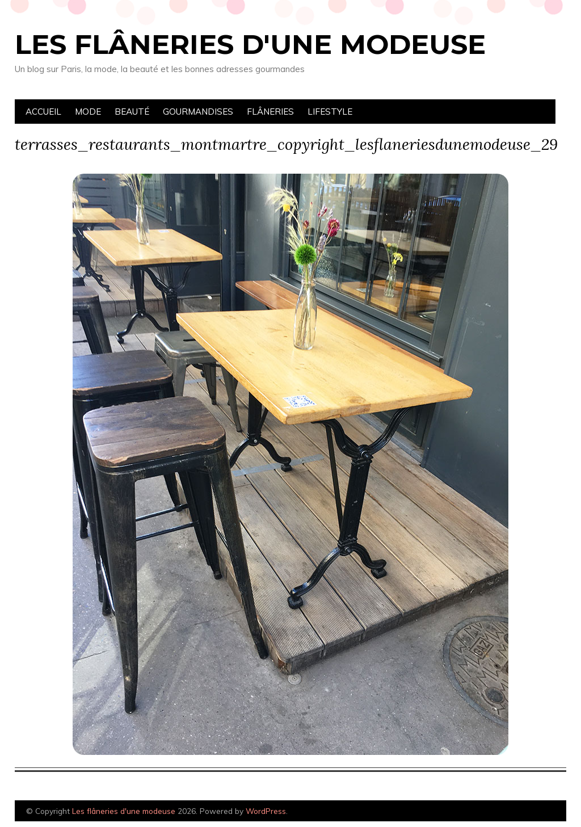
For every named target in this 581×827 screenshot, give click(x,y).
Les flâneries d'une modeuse (250, 44)
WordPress (266, 811)
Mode (88, 111)
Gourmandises (198, 111)
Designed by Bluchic (539, 812)
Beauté (132, 111)
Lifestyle (330, 111)
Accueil (43, 111)
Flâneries (270, 111)
